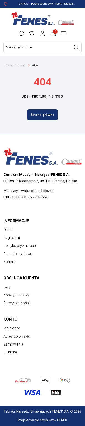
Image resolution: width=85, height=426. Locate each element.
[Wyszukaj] (76, 47)
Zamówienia (13, 344)
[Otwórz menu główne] (64, 33)
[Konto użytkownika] (42, 33)
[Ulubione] (32, 33)
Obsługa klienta (21, 278)
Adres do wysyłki (16, 336)
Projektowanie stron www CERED (42, 420)
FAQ (6, 287)
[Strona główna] (42, 18)
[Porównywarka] (21, 33)
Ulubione (10, 352)
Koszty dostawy (16, 295)
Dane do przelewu (17, 254)
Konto (10, 319)
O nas (7, 230)
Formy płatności (16, 303)
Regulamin (11, 238)
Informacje (16, 220)
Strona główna (14, 65)
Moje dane (11, 328)
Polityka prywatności (19, 245)
